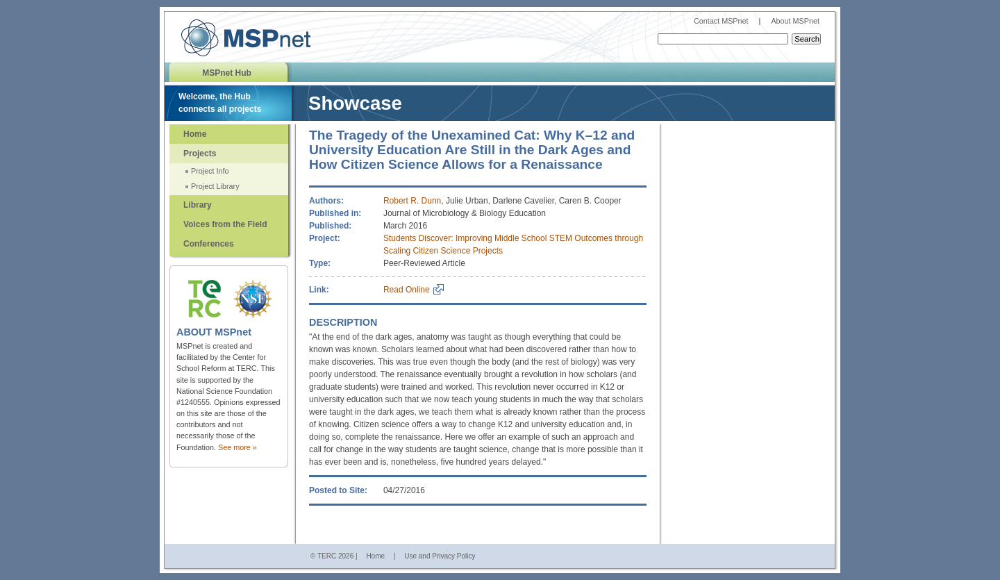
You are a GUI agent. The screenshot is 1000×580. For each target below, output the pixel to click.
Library (197, 205)
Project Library (215, 186)
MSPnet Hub (226, 73)
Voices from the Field (225, 224)
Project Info (210, 171)
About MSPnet (795, 21)
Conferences (208, 244)
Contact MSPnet (721, 21)
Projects (199, 153)
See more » (237, 447)
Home (194, 134)
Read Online (406, 290)
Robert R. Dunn (412, 201)
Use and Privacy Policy (439, 556)
